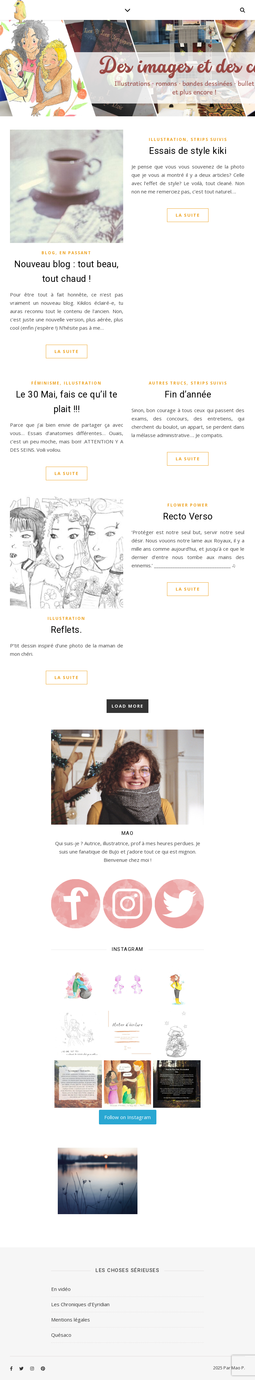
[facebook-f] (12, 1368)
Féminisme (45, 383)
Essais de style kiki (187, 151)
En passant (75, 253)
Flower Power (187, 505)
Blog (48, 253)
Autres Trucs (168, 383)
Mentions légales (70, 1319)
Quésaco (61, 1334)
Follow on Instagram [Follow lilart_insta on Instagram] (127, 1117)
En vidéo (61, 1289)
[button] (78, 985)
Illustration (168, 139)
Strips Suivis (209, 139)
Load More (127, 706)
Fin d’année (188, 394)
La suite (66, 351)
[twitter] (22, 1368)
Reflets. (66, 630)
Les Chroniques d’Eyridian (80, 1304)
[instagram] (32, 1368)
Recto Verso (188, 516)
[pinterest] (43, 1368)
